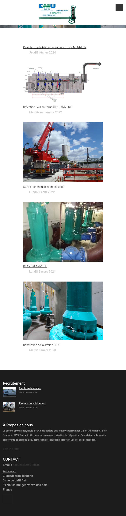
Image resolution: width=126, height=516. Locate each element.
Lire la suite (11, 449)
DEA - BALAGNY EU (35, 266)
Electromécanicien (30, 388)
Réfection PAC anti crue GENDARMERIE (47, 107)
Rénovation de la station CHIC (41, 345)
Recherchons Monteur (32, 403)
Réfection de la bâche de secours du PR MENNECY (54, 47)
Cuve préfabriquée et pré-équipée (43, 187)
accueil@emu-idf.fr (26, 465)
